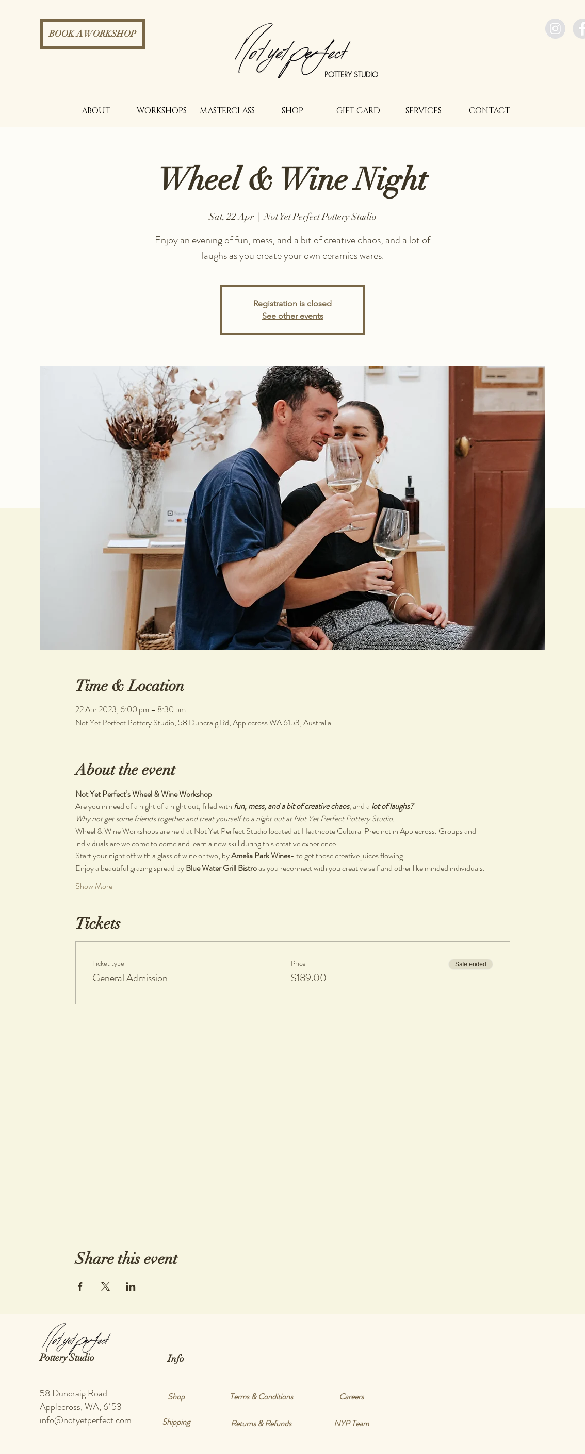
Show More (93, 886)
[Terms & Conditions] (261, 1396)
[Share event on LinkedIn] (131, 1286)
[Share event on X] (105, 1286)
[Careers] (351, 1396)
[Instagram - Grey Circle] (555, 29)
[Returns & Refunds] (261, 1423)
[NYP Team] (351, 1423)
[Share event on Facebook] (80, 1286)
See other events (292, 316)
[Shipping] (176, 1422)
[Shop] (176, 1396)
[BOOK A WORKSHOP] (92, 34)
